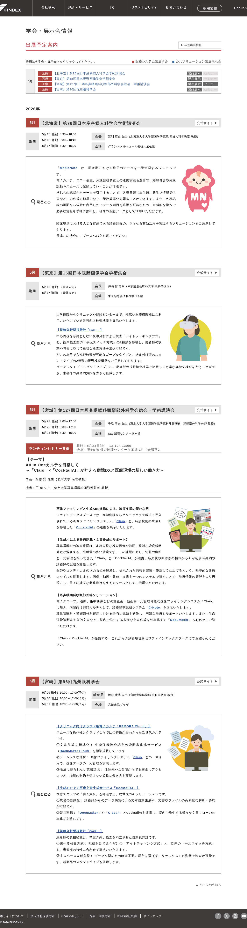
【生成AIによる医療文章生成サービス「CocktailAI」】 (98, 788)
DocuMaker (179, 619)
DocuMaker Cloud (74, 751)
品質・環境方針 (99, 916)
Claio (121, 521)
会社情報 (48, 7)
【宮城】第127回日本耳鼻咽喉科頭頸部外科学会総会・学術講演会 (101, 84)
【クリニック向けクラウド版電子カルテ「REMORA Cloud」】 (103, 726)
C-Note (154, 607)
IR (112, 7)
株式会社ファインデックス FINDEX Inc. (10, 8)
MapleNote (68, 168)
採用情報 (210, 8)
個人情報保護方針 (42, 916)
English (240, 7)
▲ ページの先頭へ (208, 884)
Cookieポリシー (72, 916)
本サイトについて (12, 916)
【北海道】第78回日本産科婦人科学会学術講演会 (89, 73)
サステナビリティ (144, 7)
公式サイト (205, 123)
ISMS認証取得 (126, 916)
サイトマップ (152, 916)
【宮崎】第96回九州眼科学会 (74, 89)
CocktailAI (84, 527)
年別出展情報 (193, 45)
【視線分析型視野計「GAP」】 (79, 330)
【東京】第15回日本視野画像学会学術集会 (84, 78)
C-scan (114, 812)
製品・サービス (80, 7)
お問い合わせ (176, 7)
